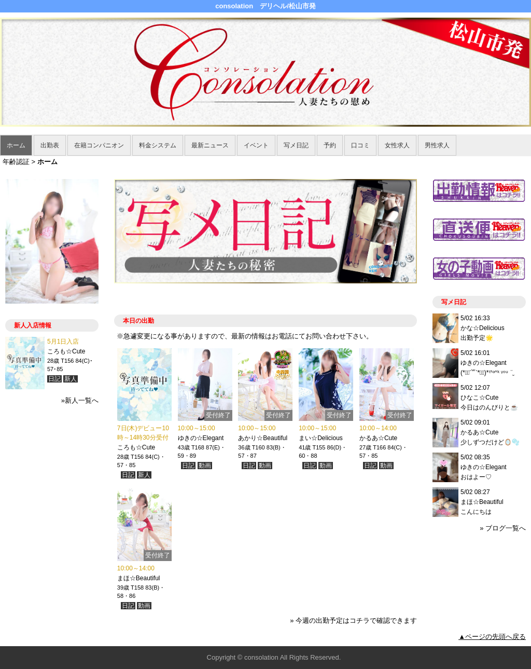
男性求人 (437, 145)
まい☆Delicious (321, 438)
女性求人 (397, 145)
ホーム (16, 145)
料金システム (157, 145)
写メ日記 (296, 145)
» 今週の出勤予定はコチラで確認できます (353, 620)
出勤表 (49, 145)
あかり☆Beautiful (262, 438)
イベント (256, 145)
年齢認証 (16, 162)
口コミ (360, 145)
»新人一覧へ (80, 400)
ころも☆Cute (136, 447)
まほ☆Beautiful (138, 578)
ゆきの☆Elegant (201, 438)
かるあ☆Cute (378, 438)
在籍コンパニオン (99, 145)
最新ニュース (210, 145)
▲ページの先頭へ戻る (492, 636)
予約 (330, 145)
